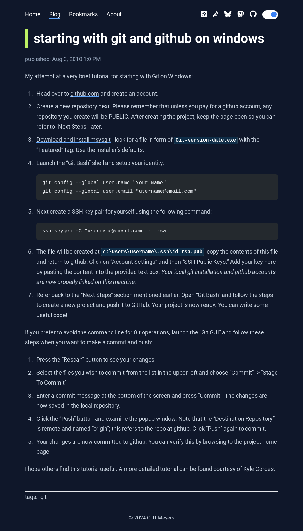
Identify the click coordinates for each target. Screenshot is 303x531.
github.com (84, 93)
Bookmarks (83, 14)
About (114, 14)
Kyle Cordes (258, 468)
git (43, 497)
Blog (54, 14)
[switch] (270, 14)
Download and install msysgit (73, 139)
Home (33, 14)
